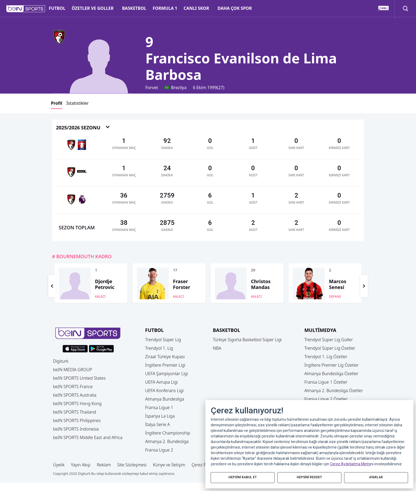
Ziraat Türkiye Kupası (165, 357)
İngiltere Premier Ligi (165, 365)
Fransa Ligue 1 (159, 407)
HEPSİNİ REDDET (309, 477)
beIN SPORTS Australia (74, 395)
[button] (25, 8)
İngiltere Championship (167, 433)
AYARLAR (376, 477)
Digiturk (60, 361)
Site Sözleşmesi (132, 465)
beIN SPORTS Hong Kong (77, 403)
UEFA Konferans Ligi (164, 390)
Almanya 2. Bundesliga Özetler (333, 390)
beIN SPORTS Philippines (77, 420)
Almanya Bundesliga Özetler (331, 373)
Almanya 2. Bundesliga (167, 441)
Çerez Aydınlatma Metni (350, 463)
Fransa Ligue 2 (159, 450)
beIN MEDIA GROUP (72, 369)
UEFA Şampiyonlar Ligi (166, 373)
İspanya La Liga (160, 416)
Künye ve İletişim (169, 465)
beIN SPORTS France (73, 386)
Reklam (104, 465)
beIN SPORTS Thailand (74, 412)
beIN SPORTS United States (79, 378)
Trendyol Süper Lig (163, 340)
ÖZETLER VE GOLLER (93, 8)
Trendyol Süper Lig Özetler (329, 348)
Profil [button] (56, 103)
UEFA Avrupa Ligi (161, 382)
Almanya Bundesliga (164, 399)
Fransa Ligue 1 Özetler (326, 382)
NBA (217, 348)
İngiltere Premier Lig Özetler (331, 365)
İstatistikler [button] (78, 103)
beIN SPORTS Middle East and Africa (87, 437)
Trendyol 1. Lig (159, 348)
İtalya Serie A (157, 424)
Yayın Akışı (80, 465)
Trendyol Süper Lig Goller (328, 340)
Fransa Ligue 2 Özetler (326, 399)
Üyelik (58, 465)
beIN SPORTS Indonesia (76, 429)
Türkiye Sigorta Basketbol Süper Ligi (247, 340)
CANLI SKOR (196, 8)
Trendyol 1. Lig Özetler (325, 357)
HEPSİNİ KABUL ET (242, 477)
